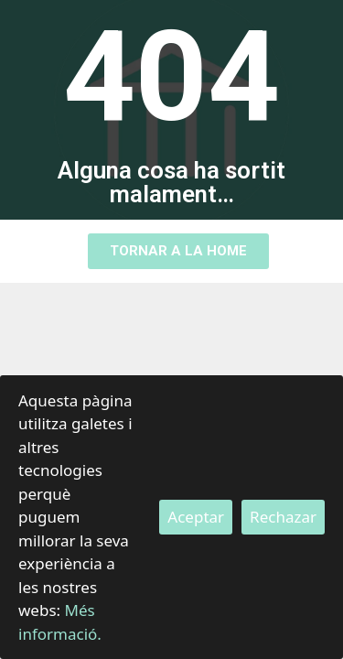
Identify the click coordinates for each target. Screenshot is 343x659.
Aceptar (195, 516)
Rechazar (283, 516)
